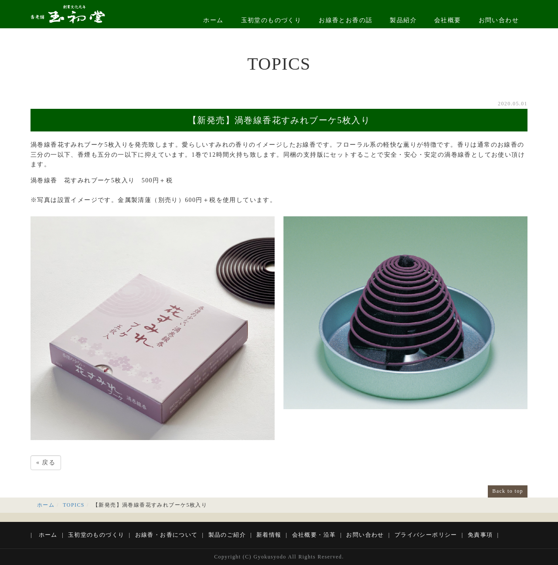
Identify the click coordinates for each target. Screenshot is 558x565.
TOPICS (74, 505)
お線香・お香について (166, 534)
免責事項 (480, 534)
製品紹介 (403, 20)
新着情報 (269, 534)
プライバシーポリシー (426, 534)
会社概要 (447, 20)
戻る (45, 462)
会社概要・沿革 (314, 534)
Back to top (507, 491)
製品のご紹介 (227, 534)
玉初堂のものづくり (271, 20)
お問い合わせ (499, 20)
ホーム (213, 20)
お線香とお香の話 (345, 20)
